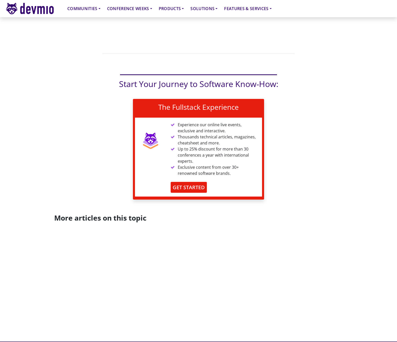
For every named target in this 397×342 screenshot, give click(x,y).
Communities (82, 8)
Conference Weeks (128, 8)
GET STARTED (189, 187)
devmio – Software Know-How (34, 8)
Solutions (202, 8)
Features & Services (246, 8)
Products (170, 8)
